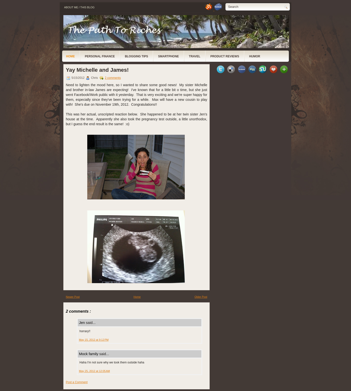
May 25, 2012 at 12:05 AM (94, 371)
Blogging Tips (136, 56)
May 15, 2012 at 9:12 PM (93, 339)
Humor (254, 56)
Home (70, 56)
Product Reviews (224, 56)
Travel (194, 56)
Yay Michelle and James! (97, 70)
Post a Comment (77, 382)
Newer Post (73, 296)
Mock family (89, 354)
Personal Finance (100, 56)
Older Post (201, 296)
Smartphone (168, 56)
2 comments (113, 78)
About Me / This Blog (79, 7)
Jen (82, 322)
